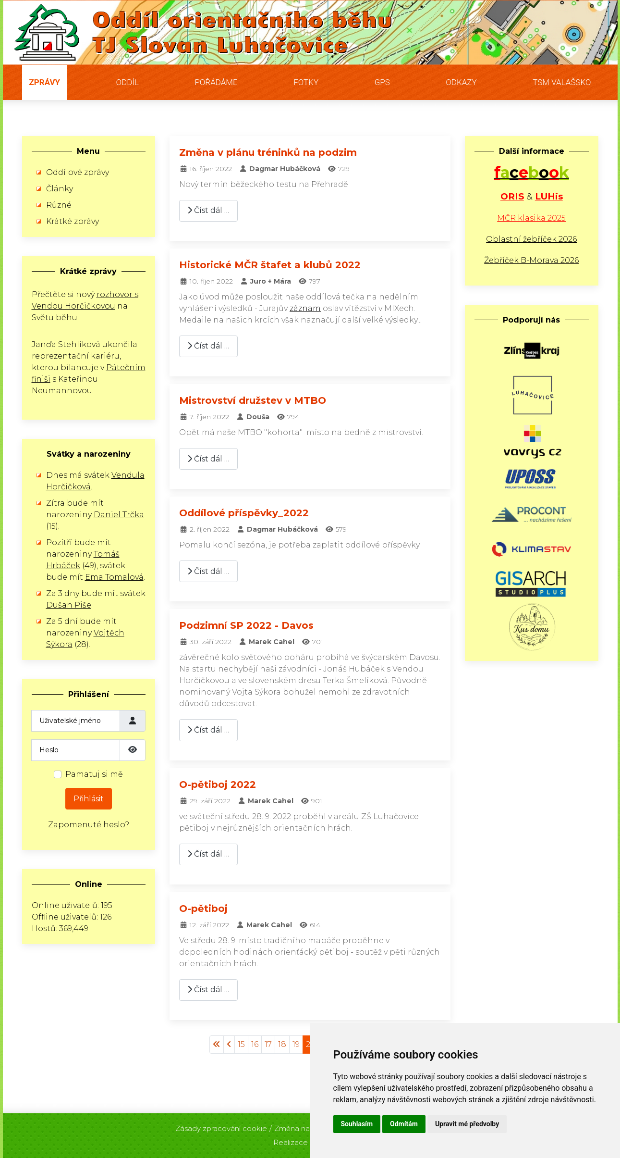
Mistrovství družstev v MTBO (252, 400)
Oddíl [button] (127, 82)
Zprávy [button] (45, 82)
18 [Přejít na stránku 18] (282, 1044)
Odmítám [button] (404, 1124)
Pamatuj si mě (94, 774)
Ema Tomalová (114, 577)
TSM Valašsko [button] (562, 82)
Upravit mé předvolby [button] (467, 1124)
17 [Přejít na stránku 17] (268, 1044)
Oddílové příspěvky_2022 (244, 513)
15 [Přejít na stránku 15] (241, 1044)
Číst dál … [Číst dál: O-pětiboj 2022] (208, 854)
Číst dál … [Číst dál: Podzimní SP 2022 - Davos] (208, 730)
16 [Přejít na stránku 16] (254, 1044)
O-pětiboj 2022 (217, 784)
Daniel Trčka (119, 514)
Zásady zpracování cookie (221, 1125)
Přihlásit (88, 798)
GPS (382, 82)
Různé (59, 205)
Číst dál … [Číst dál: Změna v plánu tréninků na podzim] (208, 210)
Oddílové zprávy (77, 172)
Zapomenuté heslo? (88, 824)
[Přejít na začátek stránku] (216, 1044)
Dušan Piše (68, 605)
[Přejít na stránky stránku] (229, 1044)
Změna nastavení (304, 1125)
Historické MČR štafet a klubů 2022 (270, 265)
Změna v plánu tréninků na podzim (268, 152)
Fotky (305, 82)
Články (59, 188)
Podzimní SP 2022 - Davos (246, 625)
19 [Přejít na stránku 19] (296, 1044)
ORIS (512, 196)
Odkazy (461, 82)
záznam (305, 308)
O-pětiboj (203, 908)
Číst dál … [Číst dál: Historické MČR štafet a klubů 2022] (208, 345)
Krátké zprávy (72, 221)
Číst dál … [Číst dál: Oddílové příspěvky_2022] (208, 571)
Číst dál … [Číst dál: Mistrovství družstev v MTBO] (208, 458)
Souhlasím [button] (357, 1124)
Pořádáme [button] (216, 82)
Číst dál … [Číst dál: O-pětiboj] (208, 989)
